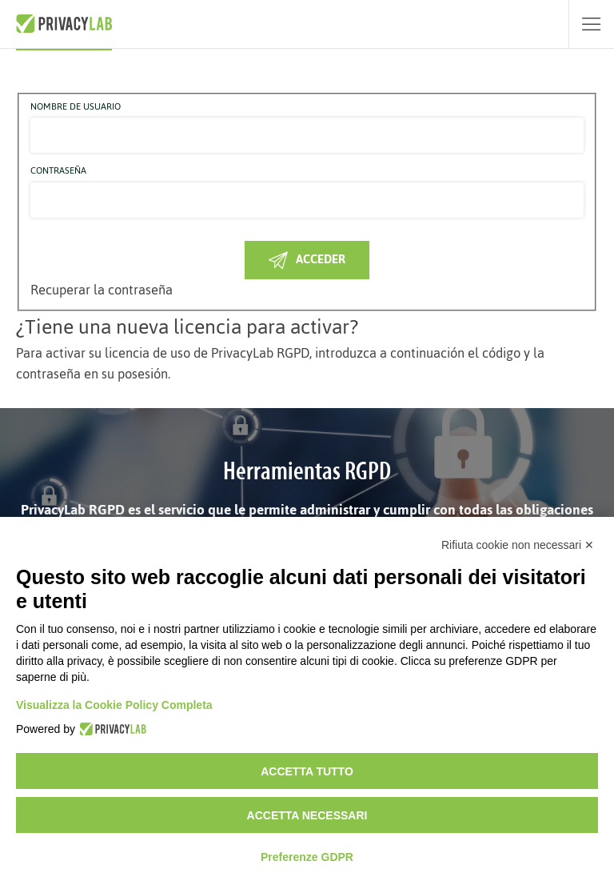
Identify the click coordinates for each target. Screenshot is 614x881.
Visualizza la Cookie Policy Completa (114, 705)
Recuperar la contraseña (101, 289)
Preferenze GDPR (307, 857)
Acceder (307, 258)
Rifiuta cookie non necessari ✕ (517, 545)
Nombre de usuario (75, 107)
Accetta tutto (307, 771)
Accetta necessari (307, 815)
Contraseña (58, 171)
